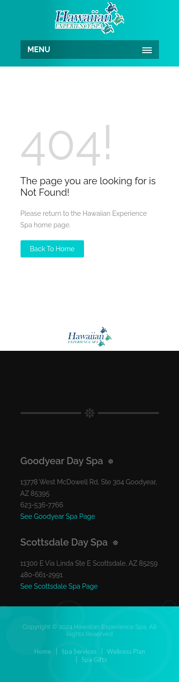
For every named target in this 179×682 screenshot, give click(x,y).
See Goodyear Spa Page (58, 516)
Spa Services (79, 651)
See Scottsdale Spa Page (59, 586)
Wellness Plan (126, 651)
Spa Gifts (94, 659)
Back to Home (52, 249)
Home (42, 651)
